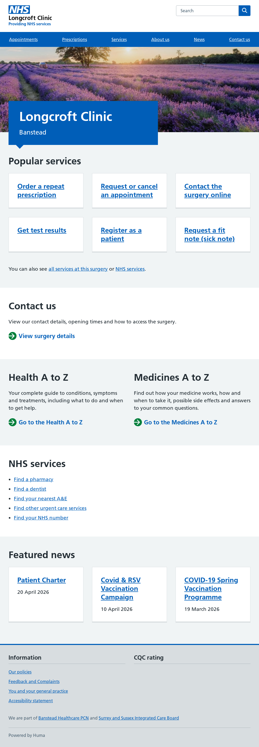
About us (160, 39)
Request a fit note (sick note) (209, 234)
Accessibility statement (31, 700)
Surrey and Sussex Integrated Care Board (139, 718)
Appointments (23, 39)
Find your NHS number (41, 518)
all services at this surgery (78, 269)
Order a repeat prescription (40, 190)
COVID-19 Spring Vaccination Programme (211, 588)
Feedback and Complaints (34, 681)
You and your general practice (38, 691)
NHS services (130, 269)
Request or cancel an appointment (129, 190)
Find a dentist (30, 489)
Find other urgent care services (50, 508)
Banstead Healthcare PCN (63, 718)
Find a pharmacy (33, 479)
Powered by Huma (27, 735)
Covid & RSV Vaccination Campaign (121, 588)
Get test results (41, 230)
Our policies (20, 672)
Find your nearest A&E (40, 499)
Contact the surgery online (207, 190)
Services (119, 39)
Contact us (239, 39)
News (199, 39)
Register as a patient (121, 234)
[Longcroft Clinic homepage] (30, 16)
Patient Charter (41, 580)
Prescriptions (74, 39)
